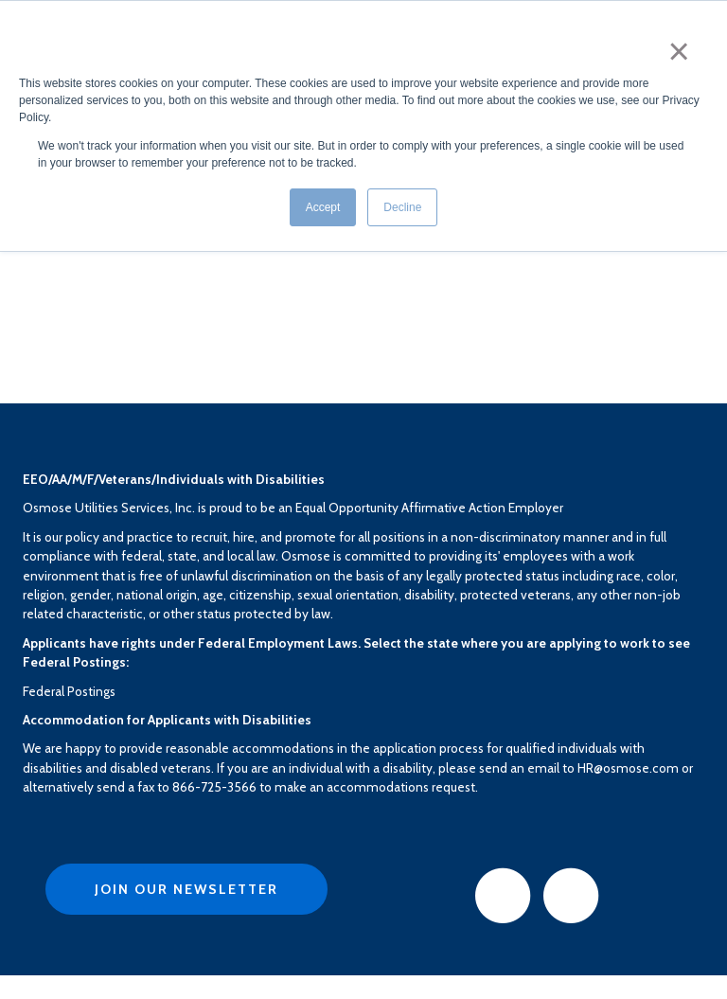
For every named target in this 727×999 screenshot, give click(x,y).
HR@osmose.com (628, 768)
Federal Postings (69, 691)
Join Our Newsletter (186, 889)
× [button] (679, 51)
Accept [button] (323, 207)
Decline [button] (402, 207)
